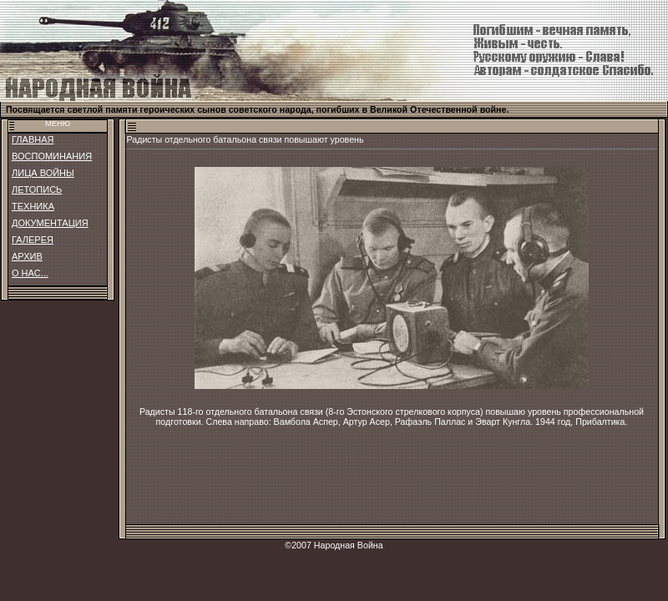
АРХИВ (27, 256)
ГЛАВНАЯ (32, 139)
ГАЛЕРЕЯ (32, 240)
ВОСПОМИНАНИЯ (52, 156)
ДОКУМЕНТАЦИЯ (50, 223)
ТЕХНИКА (33, 206)
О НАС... (30, 273)
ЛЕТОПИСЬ (37, 189)
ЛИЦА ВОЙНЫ (43, 173)
